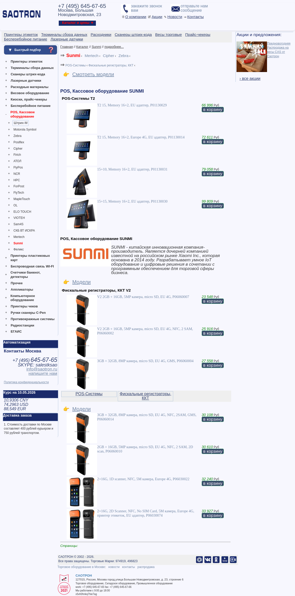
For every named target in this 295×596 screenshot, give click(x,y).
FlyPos (18, 167)
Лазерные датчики (26, 80)
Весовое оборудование (30, 93)
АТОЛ (17, 161)
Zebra (17, 136)
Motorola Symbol (24, 129)
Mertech (18, 237)
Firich (17, 155)
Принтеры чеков (24, 306)
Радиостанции (22, 325)
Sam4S (18, 224)
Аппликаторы (22, 289)
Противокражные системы (32, 319)
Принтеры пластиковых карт (30, 258)
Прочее (17, 283)
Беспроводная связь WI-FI (32, 266)
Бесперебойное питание (31, 106)
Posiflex (18, 142)
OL (15, 205)
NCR (16, 174)
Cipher (17, 148)
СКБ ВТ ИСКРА (24, 230)
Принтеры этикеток (26, 61)
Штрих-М (20, 123)
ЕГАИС (16, 331)
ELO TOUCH (22, 212)
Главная (66, 47)
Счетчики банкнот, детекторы (25, 275)
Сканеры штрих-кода (28, 74)
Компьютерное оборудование (22, 298)
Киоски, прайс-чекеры (29, 99)
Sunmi (18, 243)
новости (114, 567)
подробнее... (114, 47)
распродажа (145, 567)
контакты (128, 567)
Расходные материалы (29, 87)
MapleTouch (21, 199)
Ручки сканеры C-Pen (28, 313)
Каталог (82, 47)
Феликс (18, 249)
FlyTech (18, 192)
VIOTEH (19, 218)
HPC (16, 180)
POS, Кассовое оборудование (22, 114)
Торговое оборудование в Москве (81, 567)
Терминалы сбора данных (32, 68)
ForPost (18, 186)
